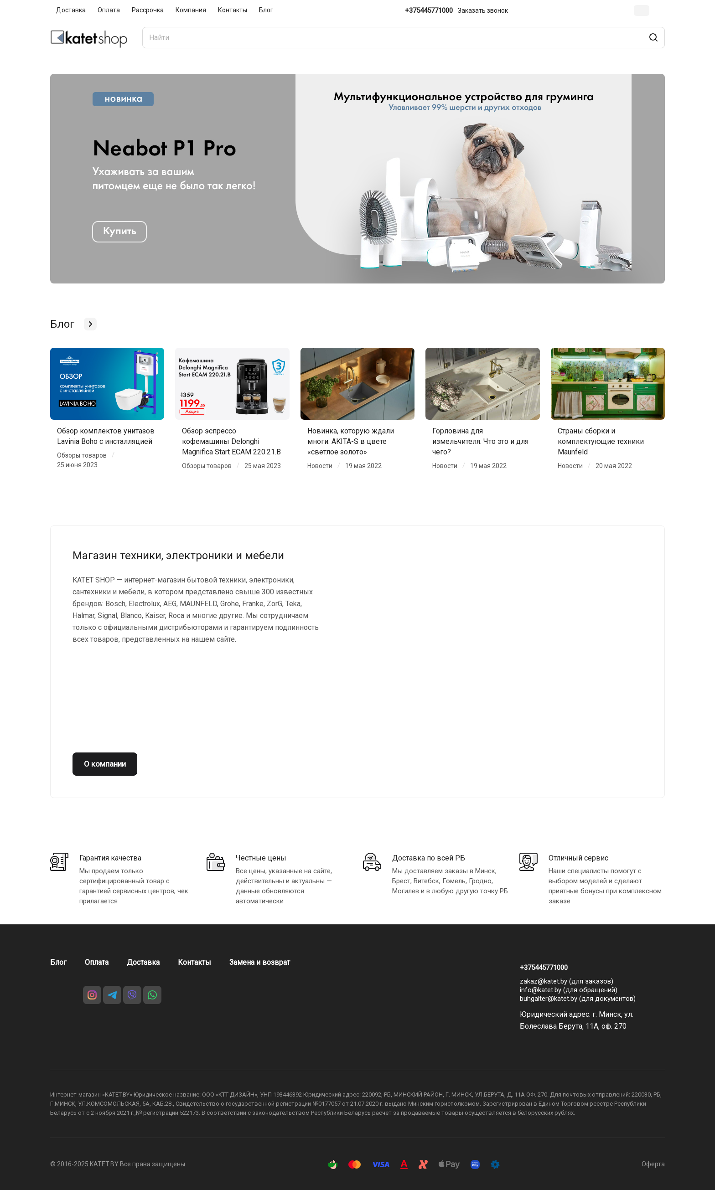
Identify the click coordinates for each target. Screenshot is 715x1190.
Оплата (97, 962)
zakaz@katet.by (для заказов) (566, 981)
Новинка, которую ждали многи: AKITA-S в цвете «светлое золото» (350, 441)
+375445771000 (429, 10)
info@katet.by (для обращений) (568, 990)
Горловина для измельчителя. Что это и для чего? (480, 441)
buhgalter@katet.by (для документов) (578, 998)
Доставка (143, 962)
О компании (105, 763)
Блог (58, 962)
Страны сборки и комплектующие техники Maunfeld (601, 441)
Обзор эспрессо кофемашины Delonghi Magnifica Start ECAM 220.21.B (231, 441)
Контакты (194, 962)
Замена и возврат (259, 962)
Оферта (653, 1164)
